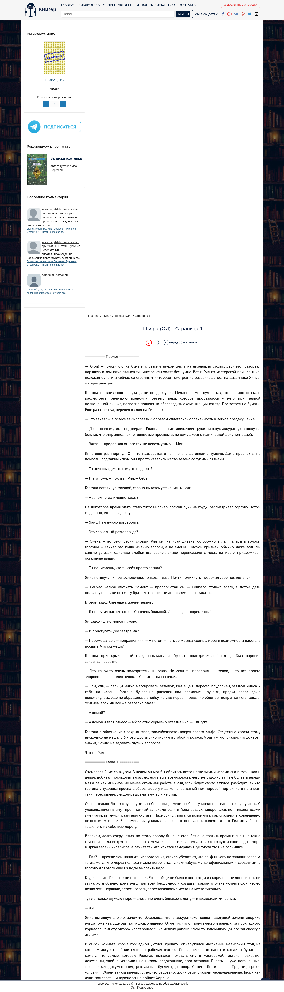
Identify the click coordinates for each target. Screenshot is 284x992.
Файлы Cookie (206, 951)
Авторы (124, 5)
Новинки (157, 5)
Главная (68, 5)
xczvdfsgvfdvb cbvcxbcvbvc (60, 208)
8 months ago (57, 231)
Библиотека (89, 5)
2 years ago (59, 296)
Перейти (179, 912)
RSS (144, 977)
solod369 (48, 278)
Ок (132, 987)
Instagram (148, 972)
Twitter (145, 967)
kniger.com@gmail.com (222, 941)
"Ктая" (53, 89)
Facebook (147, 941)
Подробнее (145, 987)
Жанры (109, 5)
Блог (172, 5)
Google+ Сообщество (157, 951)
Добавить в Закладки (241, 4)
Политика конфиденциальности (219, 946)
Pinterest (146, 961)
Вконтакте (148, 956)
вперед (173, 59)
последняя (190, 59)
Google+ (147, 946)
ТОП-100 (140, 5)
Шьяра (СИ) (53, 80)
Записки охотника (58, 160)
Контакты (187, 5)
